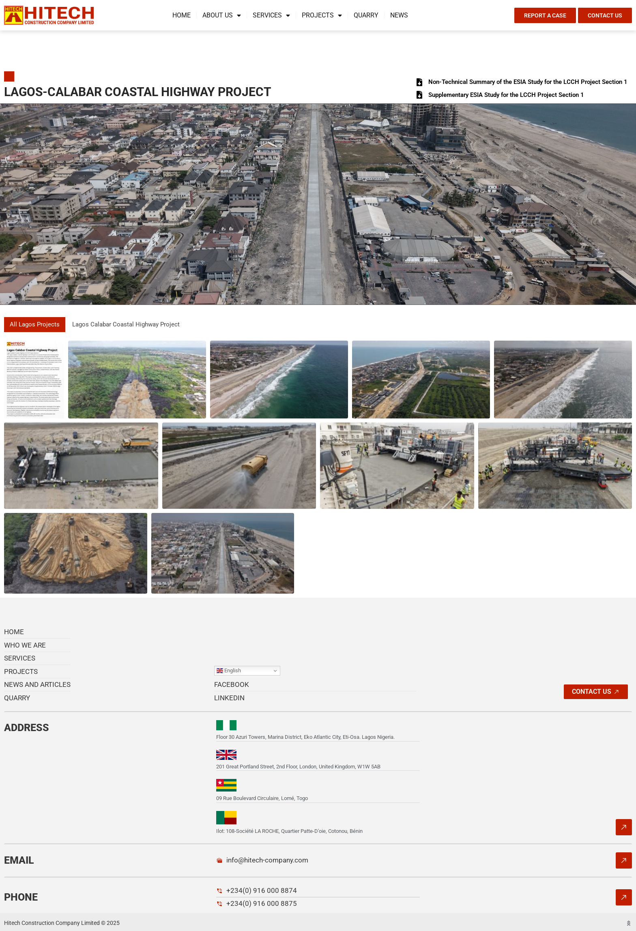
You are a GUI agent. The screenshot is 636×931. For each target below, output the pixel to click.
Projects (322, 15)
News (399, 15)
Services (271, 15)
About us (221, 15)
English (229, 671)
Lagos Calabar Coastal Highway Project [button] (130, 324)
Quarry (366, 15)
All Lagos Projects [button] (35, 324)
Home (181, 15)
